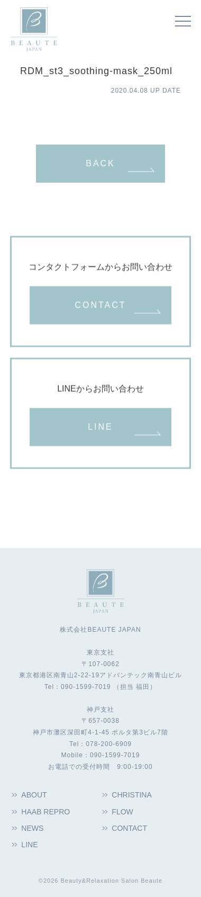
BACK (100, 163)
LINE (100, 427)
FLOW (122, 812)
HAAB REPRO (45, 812)
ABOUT (34, 795)
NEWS (32, 828)
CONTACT (100, 305)
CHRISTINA (131, 795)
